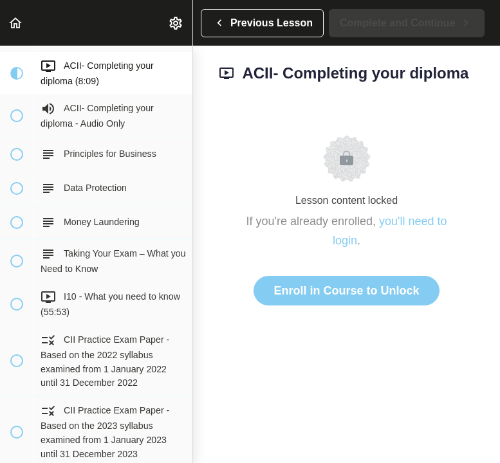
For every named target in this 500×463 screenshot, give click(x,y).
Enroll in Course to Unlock (346, 290)
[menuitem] (176, 23)
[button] (16, 23)
